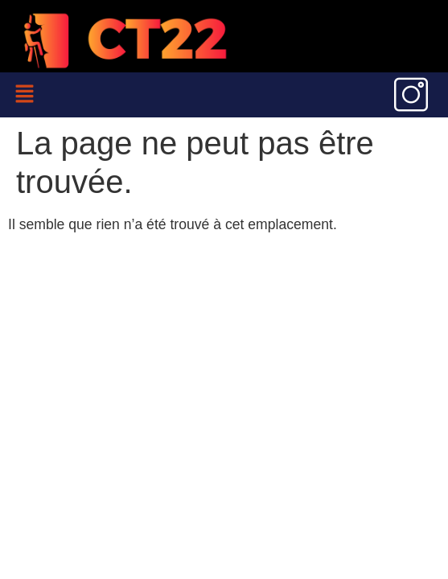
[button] (24, 95)
